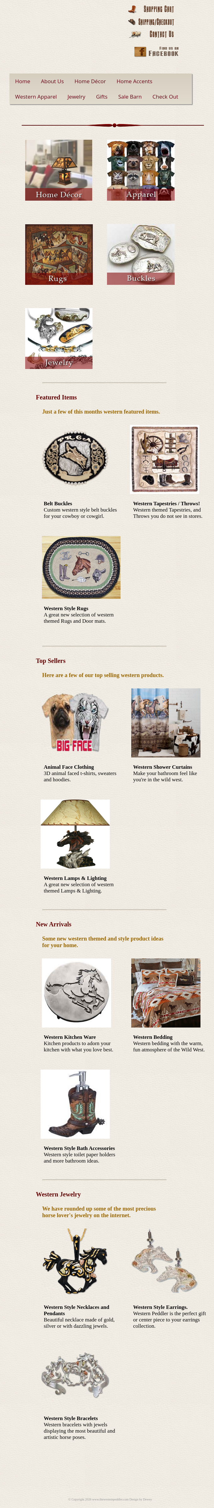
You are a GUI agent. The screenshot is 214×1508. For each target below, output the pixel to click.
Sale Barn (130, 96)
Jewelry (77, 96)
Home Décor (90, 81)
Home (22, 81)
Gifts (102, 96)
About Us (52, 81)
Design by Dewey (140, 1499)
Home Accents (135, 81)
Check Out (165, 96)
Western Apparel (36, 96)
